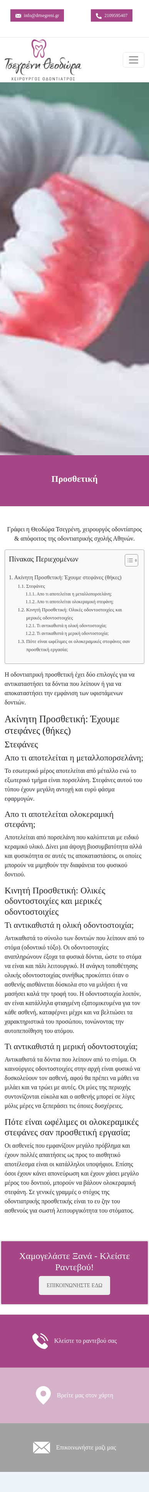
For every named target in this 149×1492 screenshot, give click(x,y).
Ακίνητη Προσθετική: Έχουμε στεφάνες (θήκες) (68, 577)
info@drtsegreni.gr (37, 15)
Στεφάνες (35, 586)
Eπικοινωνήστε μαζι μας (86, 1447)
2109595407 (111, 16)
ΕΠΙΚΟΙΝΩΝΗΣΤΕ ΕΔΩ (74, 1285)
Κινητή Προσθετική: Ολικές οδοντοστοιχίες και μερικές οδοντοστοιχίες (74, 614)
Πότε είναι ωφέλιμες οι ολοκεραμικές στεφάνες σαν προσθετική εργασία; (78, 645)
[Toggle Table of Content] (127, 560)
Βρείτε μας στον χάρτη (85, 1395)
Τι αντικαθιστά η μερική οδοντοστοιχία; (73, 633)
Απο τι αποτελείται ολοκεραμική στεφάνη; (75, 601)
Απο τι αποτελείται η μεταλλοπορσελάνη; (74, 594)
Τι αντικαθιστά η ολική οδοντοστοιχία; (72, 625)
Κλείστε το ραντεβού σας (85, 1340)
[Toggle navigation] (133, 60)
